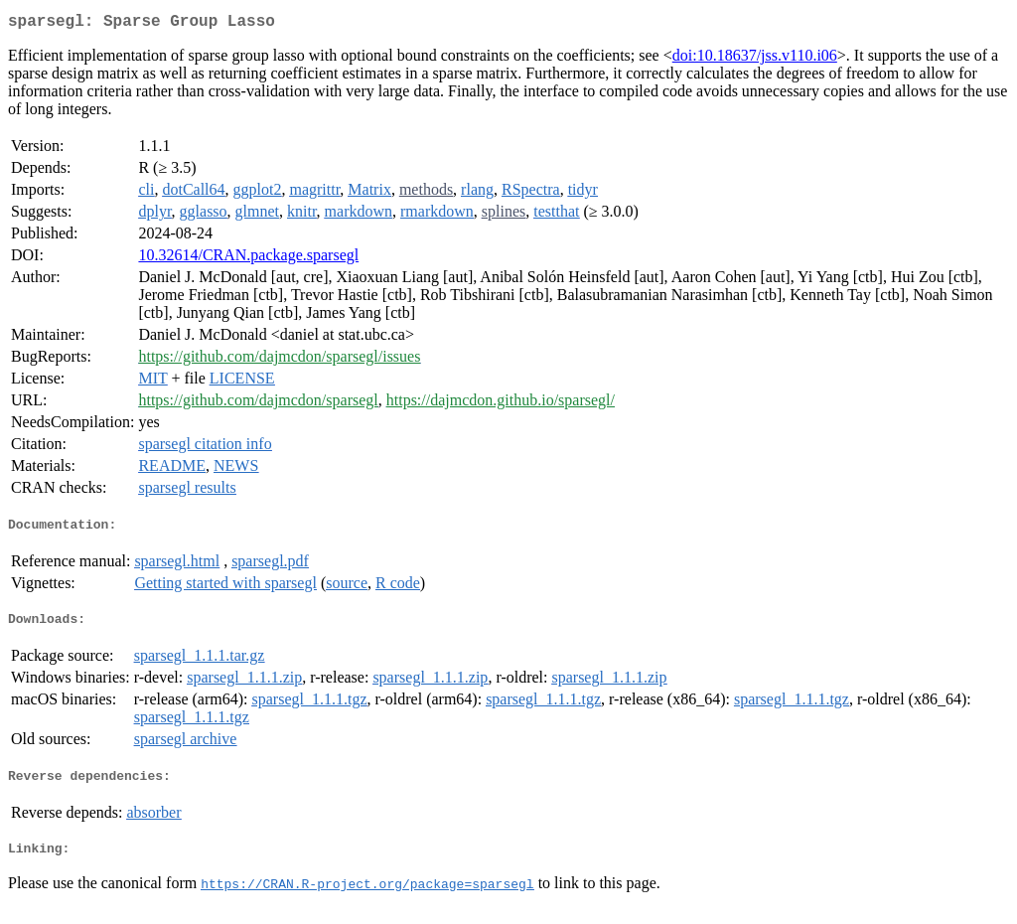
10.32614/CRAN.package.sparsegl (248, 258)
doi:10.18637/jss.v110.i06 (754, 59)
